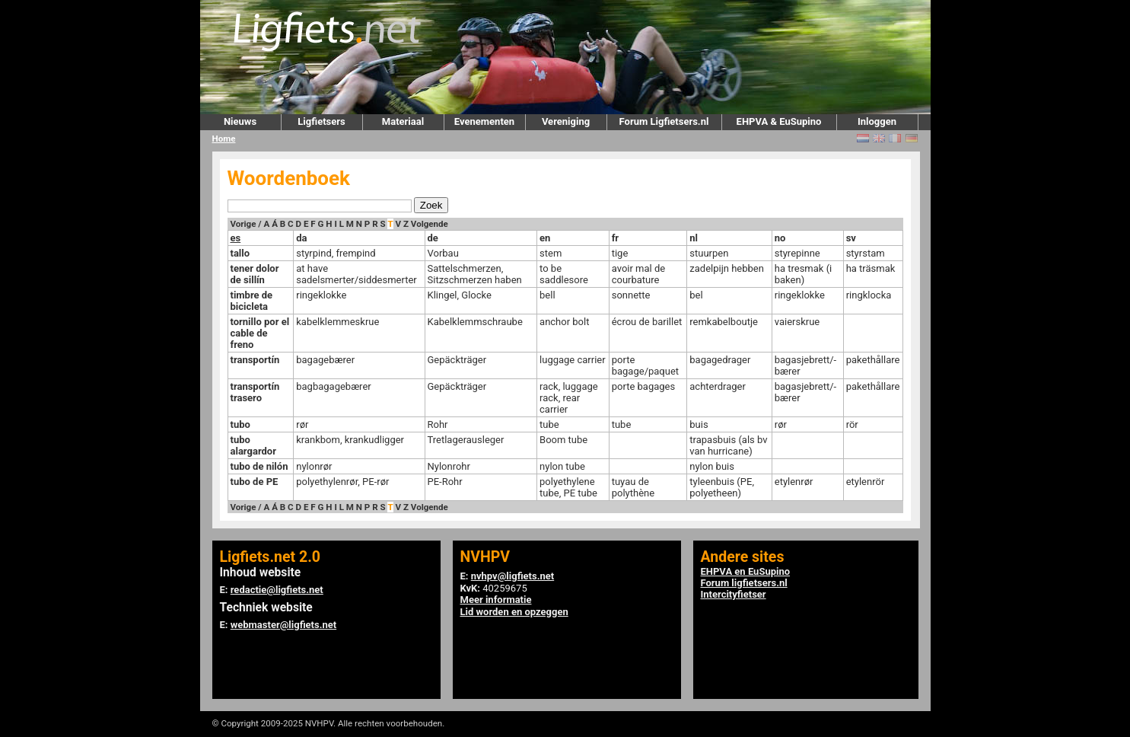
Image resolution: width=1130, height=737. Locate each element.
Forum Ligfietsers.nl (664, 121)
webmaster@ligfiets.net (283, 624)
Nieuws (240, 121)
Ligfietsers (321, 121)
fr (615, 238)
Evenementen (484, 121)
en (545, 238)
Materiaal (403, 121)
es (236, 238)
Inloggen (877, 121)
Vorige (243, 224)
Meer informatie (496, 599)
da (301, 238)
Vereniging (566, 121)
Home (224, 138)
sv (851, 238)
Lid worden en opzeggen (514, 611)
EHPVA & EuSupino (779, 121)
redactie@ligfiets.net (277, 589)
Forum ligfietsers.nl (744, 583)
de (433, 238)
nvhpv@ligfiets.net (512, 576)
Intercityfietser (733, 594)
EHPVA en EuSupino (746, 571)
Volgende (429, 224)
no (780, 238)
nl (693, 238)
